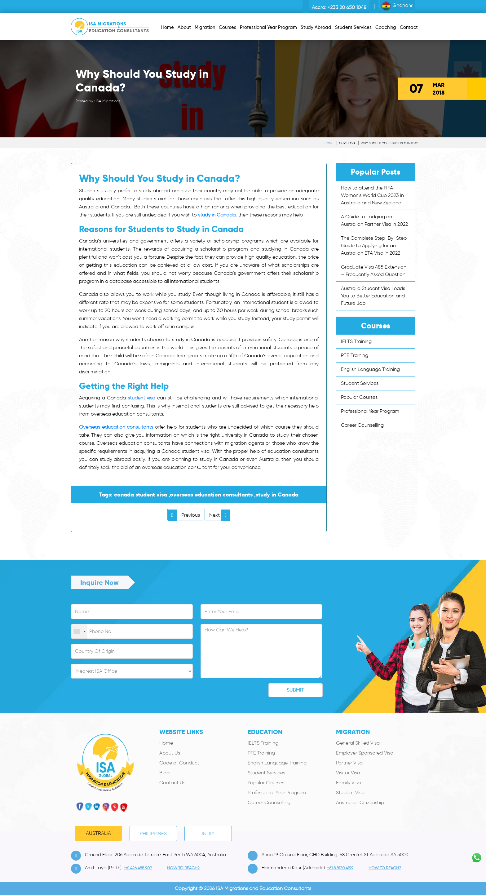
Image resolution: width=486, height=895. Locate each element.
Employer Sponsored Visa (364, 753)
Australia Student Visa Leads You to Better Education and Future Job (373, 295)
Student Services (359, 383)
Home (329, 143)
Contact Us (172, 783)
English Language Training (370, 369)
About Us (169, 753)
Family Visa (348, 783)
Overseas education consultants (116, 427)
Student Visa (350, 792)
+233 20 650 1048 (346, 7)
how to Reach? (183, 868)
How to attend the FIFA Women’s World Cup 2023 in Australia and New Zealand (372, 195)
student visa (142, 398)
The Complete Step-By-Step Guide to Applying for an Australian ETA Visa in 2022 (374, 245)
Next (219, 515)
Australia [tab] (98, 833)
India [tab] (208, 833)
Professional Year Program (370, 411)
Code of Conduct (179, 763)
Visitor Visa (348, 773)
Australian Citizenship (360, 802)
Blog (164, 773)
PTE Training (354, 355)
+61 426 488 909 (138, 868)
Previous (184, 515)
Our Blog (347, 143)
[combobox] (79, 631)
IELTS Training (356, 341)
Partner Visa (349, 763)
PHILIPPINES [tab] (153, 833)
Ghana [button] (394, 6)
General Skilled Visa (358, 743)
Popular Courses (359, 397)
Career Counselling (362, 425)
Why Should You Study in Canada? (389, 143)
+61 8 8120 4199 (340, 868)
